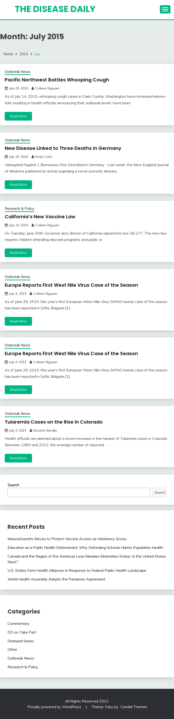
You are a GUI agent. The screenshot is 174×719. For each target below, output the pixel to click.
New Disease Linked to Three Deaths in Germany (63, 148)
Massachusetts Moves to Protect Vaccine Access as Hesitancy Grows (67, 538)
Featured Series (21, 641)
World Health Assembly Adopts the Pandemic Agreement (56, 579)
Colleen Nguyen (47, 88)
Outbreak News (17, 71)
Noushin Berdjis (45, 430)
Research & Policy (19, 208)
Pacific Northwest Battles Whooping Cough (57, 79)
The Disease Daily (55, 9)
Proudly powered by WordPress (54, 706)
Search (13, 485)
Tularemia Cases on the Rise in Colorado (54, 422)
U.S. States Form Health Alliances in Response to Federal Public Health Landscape (77, 570)
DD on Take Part (22, 632)
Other (12, 649)
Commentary (18, 623)
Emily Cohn (43, 157)
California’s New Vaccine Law (40, 216)
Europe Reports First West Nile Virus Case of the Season (71, 285)
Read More (18, 116)
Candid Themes (134, 706)
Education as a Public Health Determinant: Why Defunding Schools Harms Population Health (85, 547)
